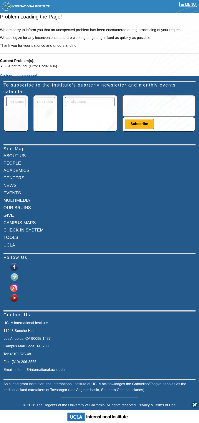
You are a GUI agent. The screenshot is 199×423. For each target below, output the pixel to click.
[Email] (90, 101)
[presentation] (158, 105)
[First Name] (15, 101)
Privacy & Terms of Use (157, 405)
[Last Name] (45, 101)
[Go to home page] (26, 6)
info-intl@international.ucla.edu (40, 370)
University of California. (87, 405)
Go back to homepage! (18, 76)
